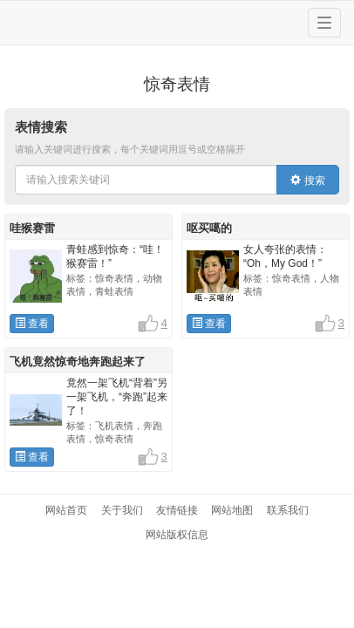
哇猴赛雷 (32, 228)
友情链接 (177, 510)
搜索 (307, 180)
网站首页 (66, 510)
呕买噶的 (209, 228)
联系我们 (288, 510)
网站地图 (232, 510)
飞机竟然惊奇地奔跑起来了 (78, 361)
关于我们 (122, 510)
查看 (32, 323)
